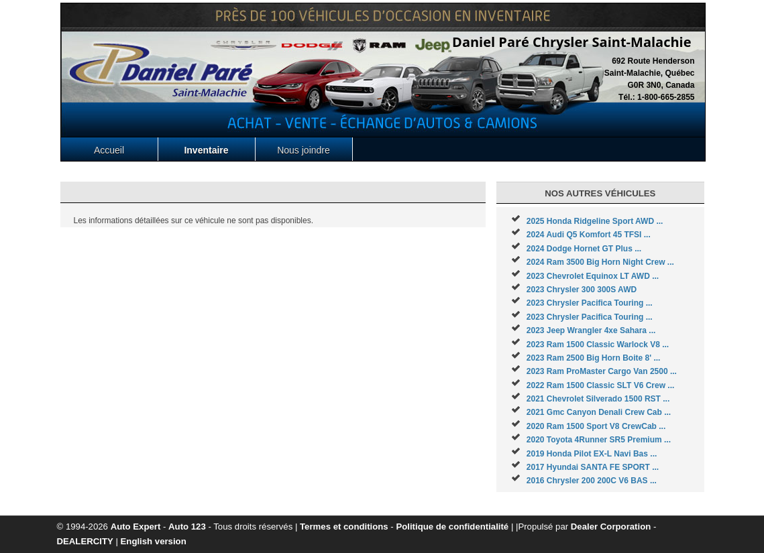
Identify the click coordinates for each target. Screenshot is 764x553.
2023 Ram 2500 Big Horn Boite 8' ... (594, 358)
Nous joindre (303, 150)
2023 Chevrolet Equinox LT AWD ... (593, 276)
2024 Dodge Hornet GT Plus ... (584, 248)
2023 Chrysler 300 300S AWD (582, 289)
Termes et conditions (344, 526)
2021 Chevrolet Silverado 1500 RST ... (598, 399)
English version (153, 541)
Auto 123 (187, 526)
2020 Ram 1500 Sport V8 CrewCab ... (596, 426)
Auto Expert (136, 526)
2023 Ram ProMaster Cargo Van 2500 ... (602, 371)
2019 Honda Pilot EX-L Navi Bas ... (592, 453)
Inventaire (206, 150)
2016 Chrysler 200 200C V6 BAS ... (592, 480)
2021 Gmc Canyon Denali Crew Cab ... (599, 412)
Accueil (109, 150)
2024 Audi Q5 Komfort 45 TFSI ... (589, 234)
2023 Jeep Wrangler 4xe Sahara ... (591, 330)
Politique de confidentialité (452, 526)
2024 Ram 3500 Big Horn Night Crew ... (600, 262)
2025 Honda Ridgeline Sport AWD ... (595, 221)
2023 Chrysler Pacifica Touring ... (590, 303)
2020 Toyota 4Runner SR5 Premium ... (599, 439)
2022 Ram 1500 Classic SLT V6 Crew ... (601, 385)
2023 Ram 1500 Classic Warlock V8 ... (598, 344)
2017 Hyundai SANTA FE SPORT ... (593, 467)
